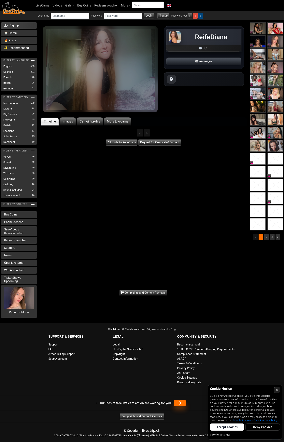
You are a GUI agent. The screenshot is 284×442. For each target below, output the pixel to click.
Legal (116, 344)
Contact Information (125, 358)
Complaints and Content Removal (142, 416)
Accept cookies (227, 427)
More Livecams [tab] (117, 121)
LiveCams (42, 5)
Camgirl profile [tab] (90, 121)
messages (203, 61)
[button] (169, 5)
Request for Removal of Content (159, 142)
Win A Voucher (14, 270)
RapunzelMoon (19, 312)
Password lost (179, 15)
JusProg (171, 329)
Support (9, 248)
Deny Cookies (262, 427)
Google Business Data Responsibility (255, 420)
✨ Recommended (16, 48)
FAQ (50, 349)
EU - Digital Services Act (128, 349)
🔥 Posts (10, 40)
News (8, 255)
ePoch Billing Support (61, 354)
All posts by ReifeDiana (122, 142)
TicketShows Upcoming (12, 279)
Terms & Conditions (189, 363)
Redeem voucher (106, 5)
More (124, 5)
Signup (163, 15)
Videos (57, 5)
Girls (68, 5)
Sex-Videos (13, 231)
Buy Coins (84, 5)
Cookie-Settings (187, 377)
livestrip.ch (151, 430)
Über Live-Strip (13, 263)
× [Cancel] (277, 390)
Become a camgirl (188, 344)
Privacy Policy (186, 368)
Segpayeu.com (57, 358)
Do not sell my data (189, 382)
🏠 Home (10, 33)
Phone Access (13, 222)
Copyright (119, 354)
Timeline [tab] (50, 121)
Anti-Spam (183, 373)
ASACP (181, 358)
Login (149, 15)
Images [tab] (68, 121)
